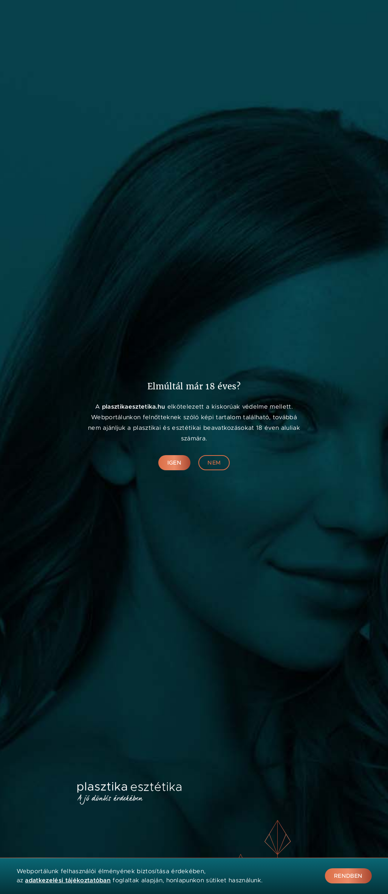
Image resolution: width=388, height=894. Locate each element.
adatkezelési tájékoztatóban (68, 880)
